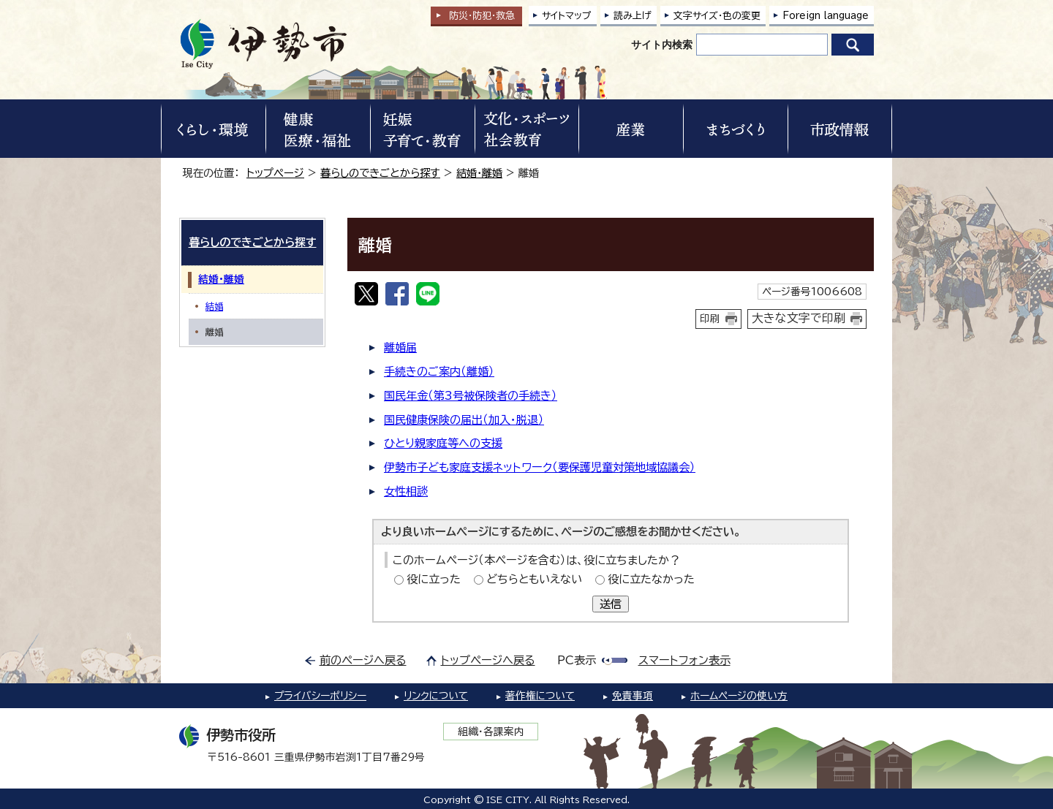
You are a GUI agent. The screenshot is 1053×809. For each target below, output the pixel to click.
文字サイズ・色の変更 (716, 15)
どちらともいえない (534, 579)
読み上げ (633, 15)
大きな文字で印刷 (798, 318)
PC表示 (576, 660)
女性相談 (406, 491)
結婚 (214, 306)
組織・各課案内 (491, 731)
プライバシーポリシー (320, 696)
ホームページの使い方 (739, 696)
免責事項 (632, 696)
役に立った (434, 579)
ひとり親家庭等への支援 (443, 443)
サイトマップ (567, 15)
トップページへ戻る (488, 660)
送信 (611, 604)
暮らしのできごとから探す (380, 172)
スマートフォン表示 (684, 660)
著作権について (540, 696)
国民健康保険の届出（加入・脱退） (464, 419)
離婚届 (400, 347)
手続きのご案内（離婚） (439, 371)
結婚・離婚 (479, 172)
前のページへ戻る (363, 660)
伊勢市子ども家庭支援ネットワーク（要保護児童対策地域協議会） (539, 467)
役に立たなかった (651, 579)
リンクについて (436, 696)
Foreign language (825, 15)
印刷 (710, 319)
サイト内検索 (661, 44)
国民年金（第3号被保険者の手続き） (470, 395)
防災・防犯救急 (482, 15)
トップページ (275, 172)
